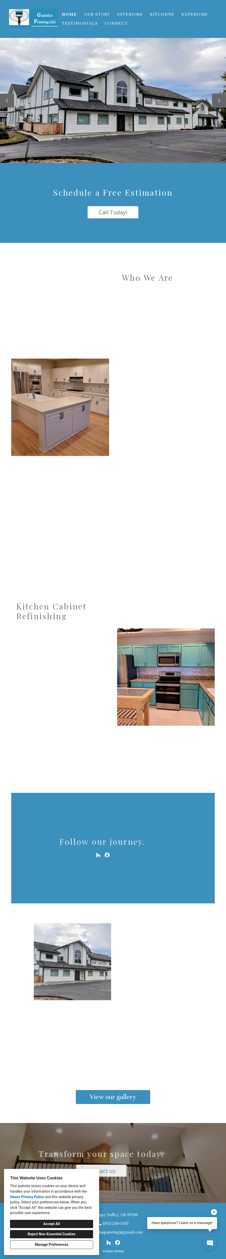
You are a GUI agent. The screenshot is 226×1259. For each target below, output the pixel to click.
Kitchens (162, 14)
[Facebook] (117, 1242)
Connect (116, 23)
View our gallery (113, 1097)
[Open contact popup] (210, 1243)
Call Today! (113, 212)
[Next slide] (219, 101)
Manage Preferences (51, 1245)
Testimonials (80, 23)
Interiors (130, 14)
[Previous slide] (7, 101)
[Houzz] (108, 1242)
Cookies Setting (113, 1251)
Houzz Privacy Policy (27, 1197)
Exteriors (194, 14)
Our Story (97, 14)
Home (69, 14)
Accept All (51, 1224)
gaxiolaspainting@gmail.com (116, 1232)
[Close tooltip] (214, 1212)
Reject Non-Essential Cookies (51, 1234)
